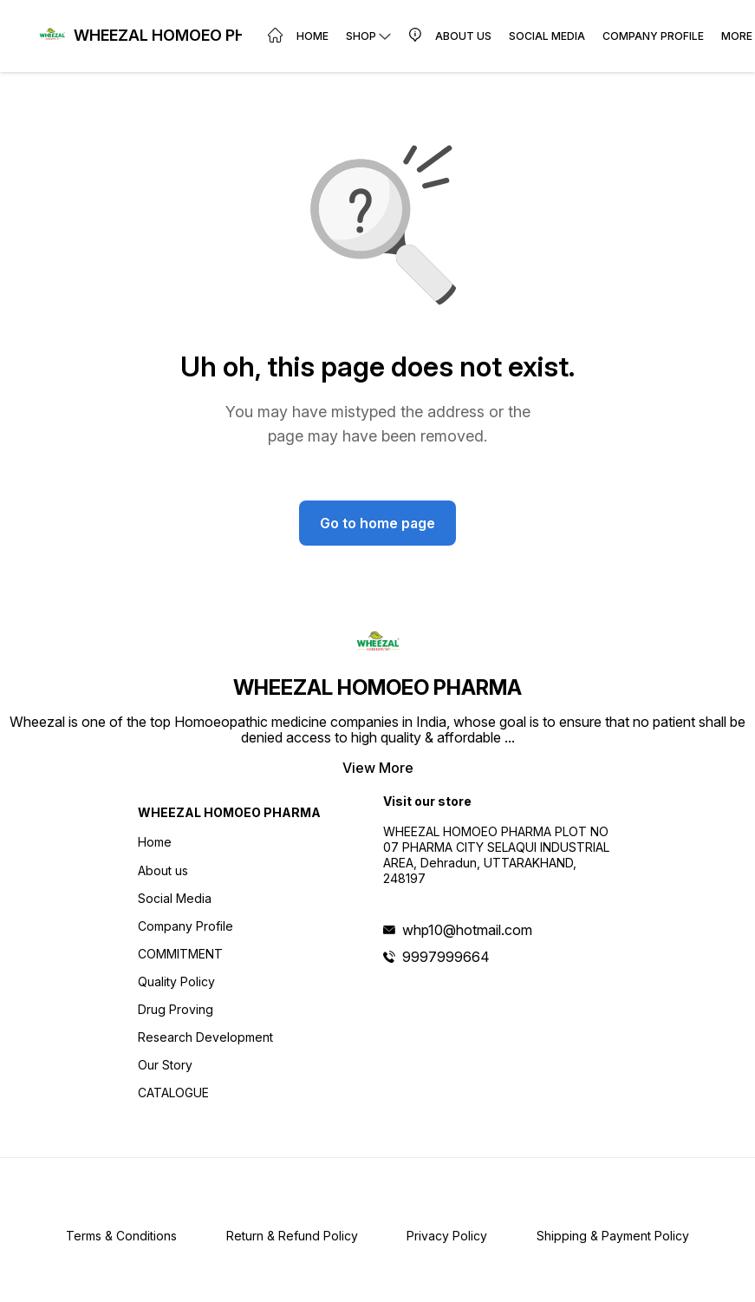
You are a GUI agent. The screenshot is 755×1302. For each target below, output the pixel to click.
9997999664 (446, 957)
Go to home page (377, 523)
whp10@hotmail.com (467, 930)
